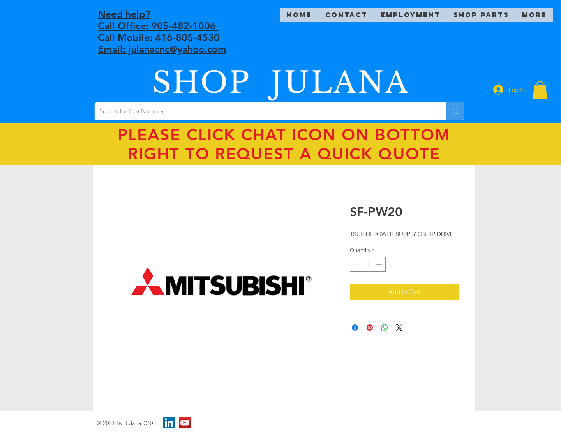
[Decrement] (356, 264)
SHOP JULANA (280, 82)
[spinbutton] (368, 264)
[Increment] (380, 264)
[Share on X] (399, 327)
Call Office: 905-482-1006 (158, 26)
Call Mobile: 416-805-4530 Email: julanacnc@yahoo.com (162, 43)
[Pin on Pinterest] (369, 327)
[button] (540, 90)
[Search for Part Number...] (264, 111)
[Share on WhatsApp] (384, 327)
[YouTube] (185, 422)
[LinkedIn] (169, 422)
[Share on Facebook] (355, 327)
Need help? (124, 14)
